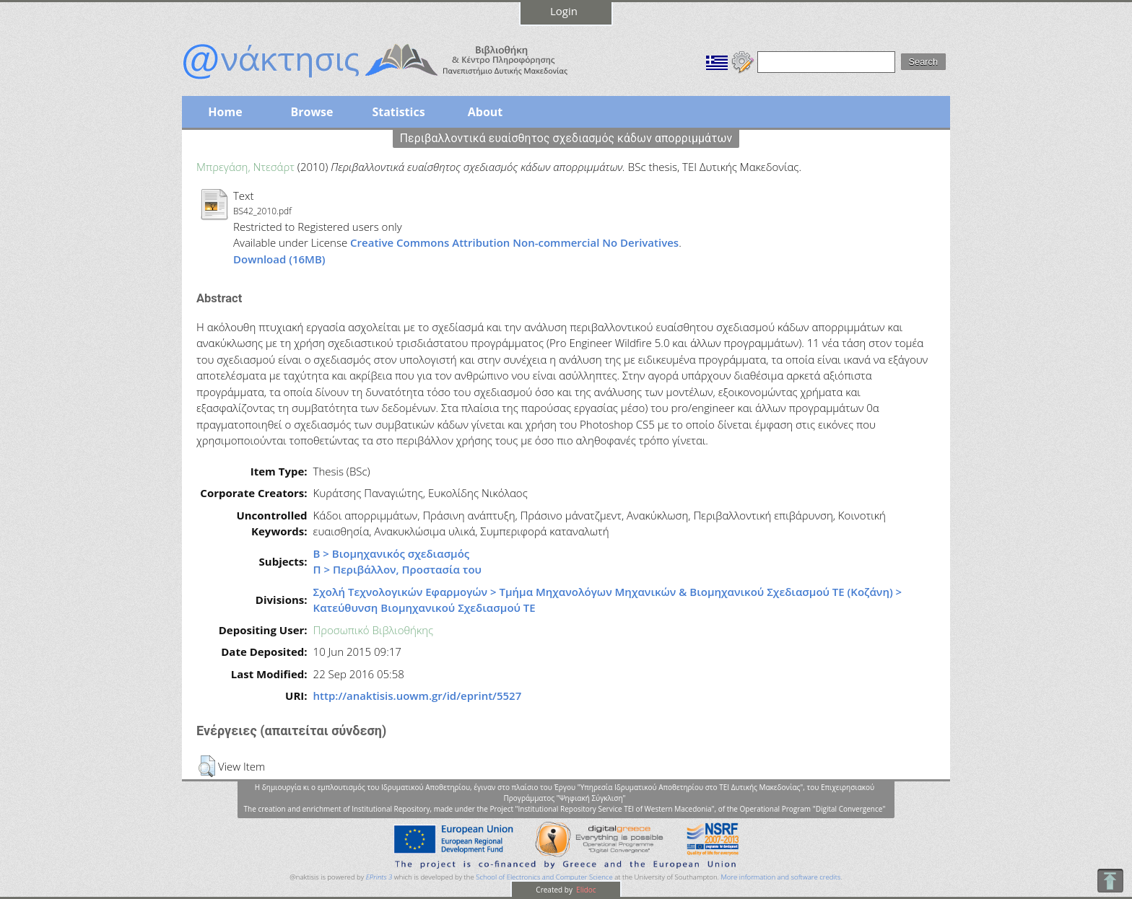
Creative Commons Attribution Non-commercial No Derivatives (514, 242)
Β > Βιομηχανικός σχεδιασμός (391, 553)
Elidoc (585, 890)
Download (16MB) (279, 259)
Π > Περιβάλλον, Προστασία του (397, 569)
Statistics (398, 112)
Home (225, 112)
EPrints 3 (379, 877)
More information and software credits (780, 877)
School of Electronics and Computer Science (544, 877)
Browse (311, 112)
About (485, 112)
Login (564, 11)
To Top (1110, 880)
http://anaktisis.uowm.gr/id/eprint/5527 (417, 695)
